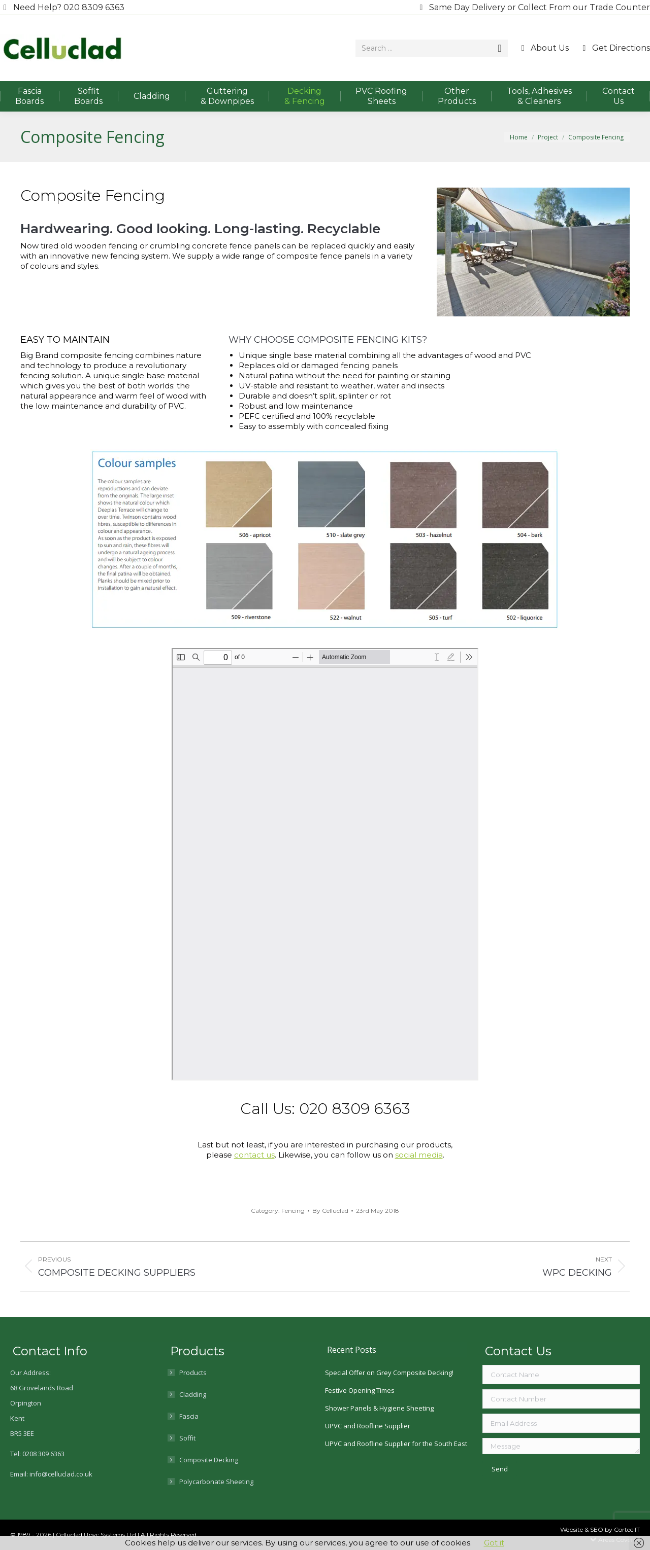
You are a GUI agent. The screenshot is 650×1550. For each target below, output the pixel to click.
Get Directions (614, 48)
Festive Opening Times (360, 1390)
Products (193, 1372)
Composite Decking (208, 1459)
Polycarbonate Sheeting (216, 1481)
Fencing (293, 1210)
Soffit (187, 1438)
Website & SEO (582, 1529)
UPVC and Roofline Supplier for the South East (396, 1443)
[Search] (431, 48)
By (330, 1210)
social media (419, 1155)
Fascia (189, 1416)
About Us (543, 48)
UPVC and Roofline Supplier (367, 1425)
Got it (494, 1542)
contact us (254, 1155)
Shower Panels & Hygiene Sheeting (379, 1408)
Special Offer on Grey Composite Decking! (389, 1372)
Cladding (192, 1394)
